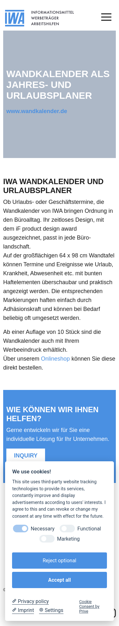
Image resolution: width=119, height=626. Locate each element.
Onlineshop (55, 359)
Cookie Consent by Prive (89, 606)
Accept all (59, 580)
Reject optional (59, 561)
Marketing (68, 539)
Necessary (43, 529)
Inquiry (25, 455)
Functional (89, 529)
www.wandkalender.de (36, 111)
